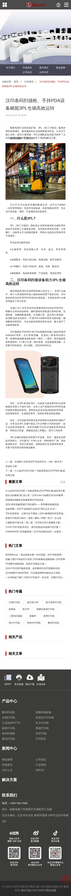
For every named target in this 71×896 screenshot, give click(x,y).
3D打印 (40, 770)
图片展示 (43, 67)
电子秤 (26, 609)
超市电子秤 (32, 602)
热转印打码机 (34, 622)
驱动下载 (29, 680)
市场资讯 (27, 67)
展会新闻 (60, 67)
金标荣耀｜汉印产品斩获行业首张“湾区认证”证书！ (31, 509)
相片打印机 (14, 622)
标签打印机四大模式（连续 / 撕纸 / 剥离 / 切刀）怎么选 (33, 518)
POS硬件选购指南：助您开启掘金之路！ (26, 563)
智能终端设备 (43, 712)
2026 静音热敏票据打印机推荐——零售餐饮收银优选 (32, 504)
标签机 (12, 609)
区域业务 (41, 680)
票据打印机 (42, 728)
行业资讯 (29, 81)
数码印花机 (53, 622)
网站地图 (51, 890)
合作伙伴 (43, 72)
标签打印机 (8, 728)
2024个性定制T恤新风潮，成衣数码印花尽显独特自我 (32, 568)
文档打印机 (14, 602)
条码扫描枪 (8, 733)
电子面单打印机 (54, 602)
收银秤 (32, 616)
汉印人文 (7, 770)
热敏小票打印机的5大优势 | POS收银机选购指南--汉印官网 (35, 559)
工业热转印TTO (11, 722)
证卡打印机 (42, 722)
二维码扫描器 (15, 616)
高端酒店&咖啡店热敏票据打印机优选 (24, 500)
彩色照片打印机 (45, 717)
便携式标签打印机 (46, 609)
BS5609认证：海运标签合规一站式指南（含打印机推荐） (34, 554)
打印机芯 (41, 738)
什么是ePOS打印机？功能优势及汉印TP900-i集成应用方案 (35, 491)
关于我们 (10, 67)
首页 (16, 81)
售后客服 (18, 680)
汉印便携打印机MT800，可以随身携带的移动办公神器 (32, 573)
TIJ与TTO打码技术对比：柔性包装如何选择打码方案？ (33, 527)
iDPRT (7, 680)
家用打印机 (49, 616)
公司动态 (27, 72)
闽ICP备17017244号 (33, 890)
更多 (63, 481)
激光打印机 (8, 738)
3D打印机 (41, 733)
